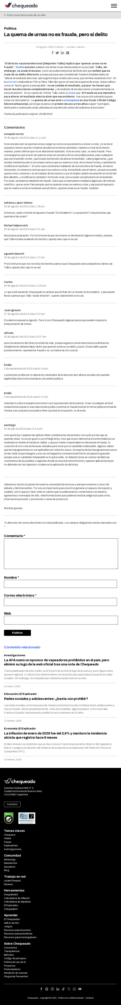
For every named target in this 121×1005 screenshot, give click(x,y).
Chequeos (9, 835)
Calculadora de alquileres (17, 902)
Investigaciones (14, 655)
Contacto (12, 804)
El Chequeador (12, 919)
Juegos (8, 926)
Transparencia (11, 951)
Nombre (11, 577)
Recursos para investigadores (20, 937)
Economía (10, 728)
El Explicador (28, 694)
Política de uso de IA (15, 962)
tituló (19, 67)
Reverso (8, 884)
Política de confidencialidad (71, 998)
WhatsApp (10, 859)
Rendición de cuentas (16, 973)
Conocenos (10, 947)
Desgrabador (11, 894)
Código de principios (15, 958)
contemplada (70, 100)
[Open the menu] (114, 6)
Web (7, 613)
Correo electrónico (20, 595)
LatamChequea (12, 880)
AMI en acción (11, 923)
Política (10, 28)
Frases (7, 842)
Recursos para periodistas (18, 933)
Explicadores (11, 845)
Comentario (14, 536)
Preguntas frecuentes (16, 976)
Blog (6, 870)
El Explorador (11, 905)
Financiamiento (12, 969)
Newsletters (10, 863)
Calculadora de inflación (17, 898)
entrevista (12, 81)
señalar (71, 92)
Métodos (9, 955)
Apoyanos (9, 867)
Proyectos (9, 966)
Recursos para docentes (17, 930)
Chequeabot (11, 909)
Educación (11, 694)
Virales (7, 838)
